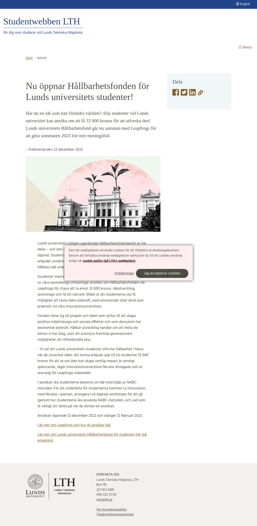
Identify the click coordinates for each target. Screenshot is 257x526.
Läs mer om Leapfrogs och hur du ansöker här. (74, 425)
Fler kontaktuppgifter (111, 509)
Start (29, 58)
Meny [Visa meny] (245, 47)
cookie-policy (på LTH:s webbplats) (109, 260)
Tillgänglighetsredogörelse (115, 514)
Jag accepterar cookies (162, 273)
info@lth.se (104, 499)
